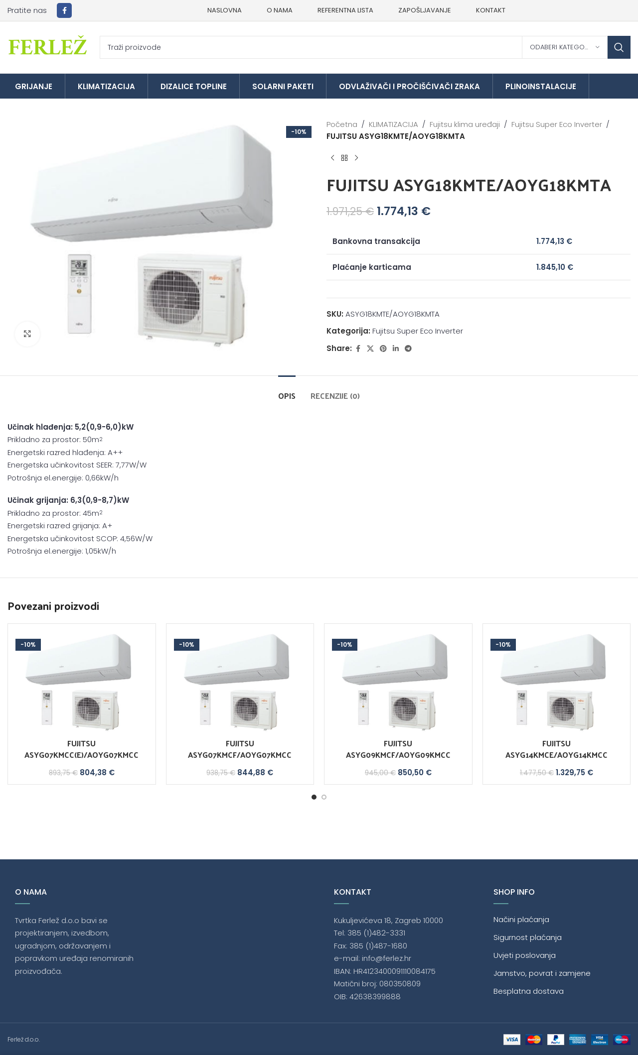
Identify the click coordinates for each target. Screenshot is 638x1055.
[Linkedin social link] (396, 348)
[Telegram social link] (408, 348)
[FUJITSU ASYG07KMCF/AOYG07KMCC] (240, 682)
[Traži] (365, 47)
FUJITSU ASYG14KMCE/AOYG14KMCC (556, 748)
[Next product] (356, 158)
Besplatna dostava (528, 991)
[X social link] (370, 348)
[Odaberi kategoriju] (565, 47)
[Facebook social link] (64, 10)
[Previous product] (332, 158)
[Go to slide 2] (323, 797)
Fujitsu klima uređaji (465, 124)
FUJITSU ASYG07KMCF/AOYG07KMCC (240, 748)
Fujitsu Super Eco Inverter (556, 124)
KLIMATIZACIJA (393, 124)
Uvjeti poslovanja (524, 955)
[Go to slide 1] (314, 797)
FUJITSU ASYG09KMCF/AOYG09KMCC (398, 748)
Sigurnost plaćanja (527, 937)
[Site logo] (48, 46)
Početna (341, 124)
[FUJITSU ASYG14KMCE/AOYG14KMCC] (556, 682)
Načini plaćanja (521, 919)
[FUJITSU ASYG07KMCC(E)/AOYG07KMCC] (81, 682)
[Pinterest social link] (383, 348)
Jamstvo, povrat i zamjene (542, 973)
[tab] (287, 390)
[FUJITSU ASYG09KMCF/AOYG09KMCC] (398, 682)
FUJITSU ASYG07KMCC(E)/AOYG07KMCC (81, 748)
